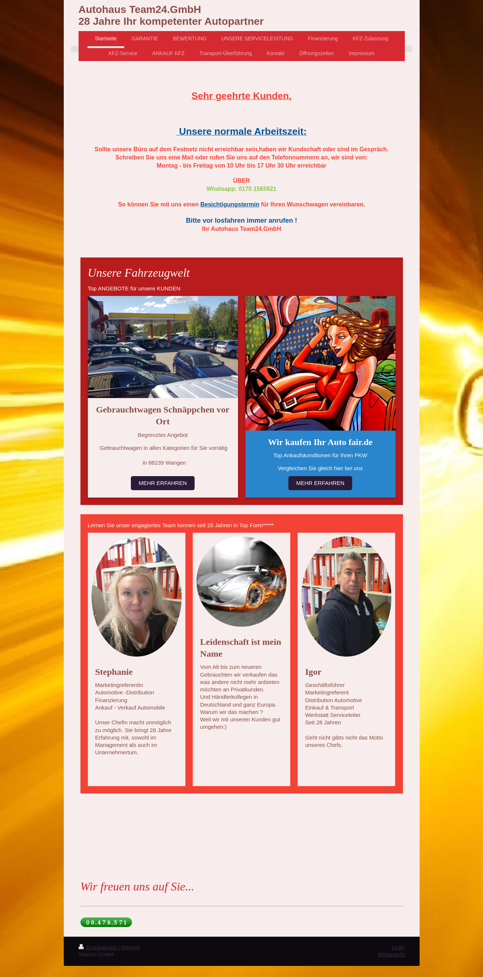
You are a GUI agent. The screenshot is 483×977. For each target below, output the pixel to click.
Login (398, 947)
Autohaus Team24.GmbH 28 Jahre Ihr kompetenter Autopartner (171, 15)
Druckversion (98, 947)
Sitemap (130, 947)
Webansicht (391, 954)
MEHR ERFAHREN (163, 483)
